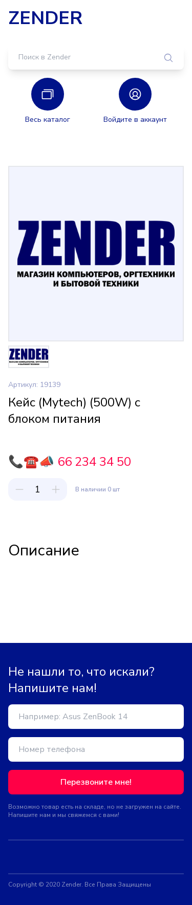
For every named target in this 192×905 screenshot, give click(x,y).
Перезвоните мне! (96, 782)
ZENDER (45, 18)
